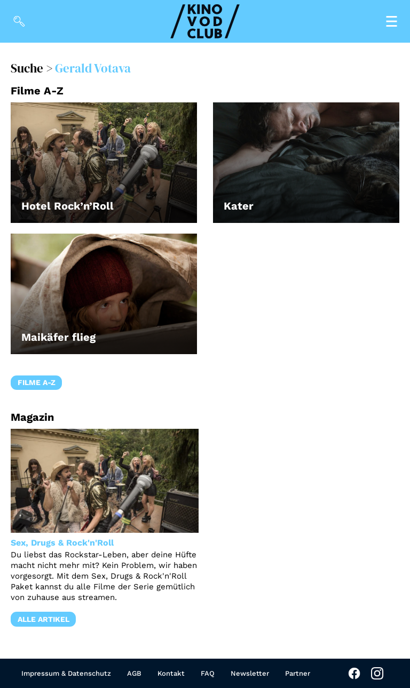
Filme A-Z (37, 382)
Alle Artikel (43, 619)
